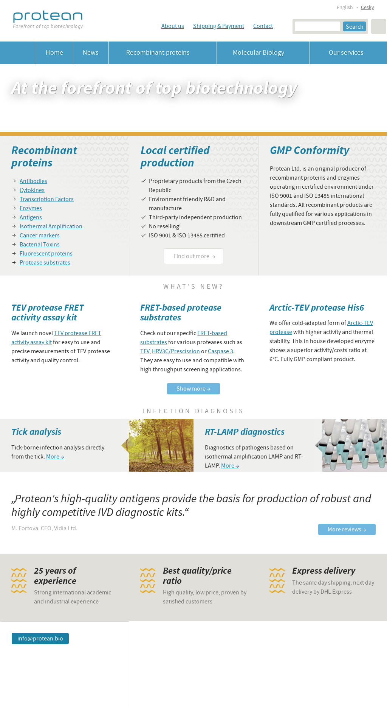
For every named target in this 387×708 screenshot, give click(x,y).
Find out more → (194, 256)
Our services (348, 52)
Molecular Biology (263, 52)
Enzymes (31, 208)
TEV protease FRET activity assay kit (47, 312)
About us (172, 26)
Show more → (193, 388)
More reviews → (347, 529)
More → (55, 456)
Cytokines (32, 190)
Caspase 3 (220, 351)
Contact (263, 26)
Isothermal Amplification (51, 226)
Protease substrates (45, 262)
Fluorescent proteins (46, 253)
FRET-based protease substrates (180, 312)
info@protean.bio (40, 638)
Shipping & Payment (218, 26)
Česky (367, 7)
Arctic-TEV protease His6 (316, 308)
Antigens (31, 217)
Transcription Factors (47, 199)
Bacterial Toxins (40, 244)
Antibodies (33, 181)
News (91, 52)
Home (54, 52)
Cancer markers (40, 235)
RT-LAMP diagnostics (245, 432)
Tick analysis (36, 432)
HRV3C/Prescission (176, 351)
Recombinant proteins (162, 52)
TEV (144, 351)
